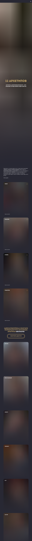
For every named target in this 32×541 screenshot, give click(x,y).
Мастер (6, 514)
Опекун (6, 412)
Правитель (7, 290)
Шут (5, 480)
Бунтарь (6, 343)
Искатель (7, 219)
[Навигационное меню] (30, 1)
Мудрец (6, 254)
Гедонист (7, 446)
